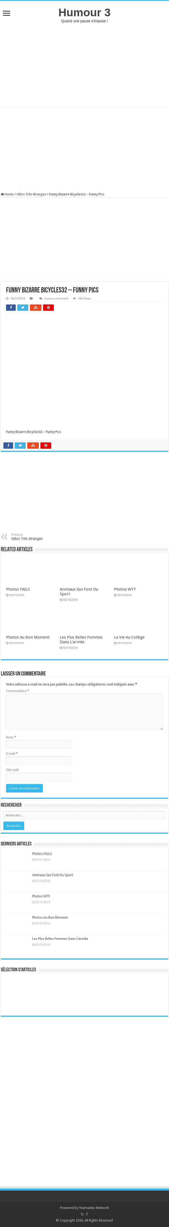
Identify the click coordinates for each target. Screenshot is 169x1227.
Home (7, 194)
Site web (12, 770)
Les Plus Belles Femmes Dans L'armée (81, 639)
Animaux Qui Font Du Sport (52, 875)
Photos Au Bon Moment (28, 637)
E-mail (12, 754)
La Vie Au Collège (129, 637)
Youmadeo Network (94, 1208)
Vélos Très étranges (31, 194)
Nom (11, 737)
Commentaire (17, 691)
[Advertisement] (84, 65)
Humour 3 (84, 12)
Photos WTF (125, 589)
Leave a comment (56, 298)
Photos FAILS (18, 589)
